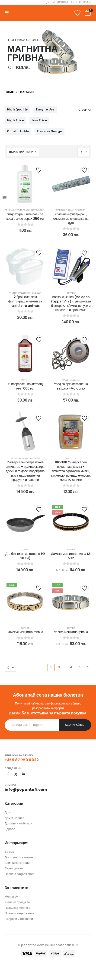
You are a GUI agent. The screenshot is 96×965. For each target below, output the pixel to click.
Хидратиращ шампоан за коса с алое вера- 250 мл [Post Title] (25, 216)
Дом (25, 549)
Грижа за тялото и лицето (21, 209)
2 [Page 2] (59, 667)
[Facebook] (8, 774)
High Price (15, 120)
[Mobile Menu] (8, 13)
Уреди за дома (65, 209)
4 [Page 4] (71, 667)
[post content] (25, 183)
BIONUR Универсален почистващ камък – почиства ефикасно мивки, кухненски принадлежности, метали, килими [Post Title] (70, 471)
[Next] (87, 667)
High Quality (17, 109)
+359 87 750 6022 (22, 760)
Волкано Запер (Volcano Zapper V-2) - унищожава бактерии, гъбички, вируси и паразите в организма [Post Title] (71, 303)
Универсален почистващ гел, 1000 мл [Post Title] (25, 386)
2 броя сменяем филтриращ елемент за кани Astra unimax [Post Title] (25, 301)
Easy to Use (45, 109)
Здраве (42, 209)
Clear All (84, 109)
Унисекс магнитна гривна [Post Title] (25, 632)
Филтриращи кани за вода (25, 292)
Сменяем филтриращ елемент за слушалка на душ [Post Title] (70, 218)
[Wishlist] (77, 13)
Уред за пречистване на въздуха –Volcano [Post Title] (71, 386)
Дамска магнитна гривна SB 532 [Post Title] (71, 555)
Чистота (80, 209)
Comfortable (18, 131)
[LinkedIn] (23, 774)
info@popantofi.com (26, 789)
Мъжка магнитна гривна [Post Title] (71, 632)
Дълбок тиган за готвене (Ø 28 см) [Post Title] (25, 555)
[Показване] (83, 152)
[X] (15, 774)
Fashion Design (49, 131)
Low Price (39, 120)
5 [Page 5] (79, 667)
